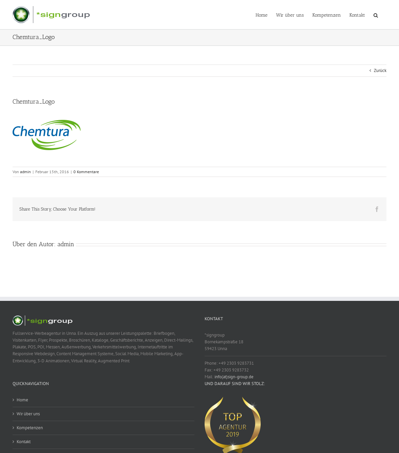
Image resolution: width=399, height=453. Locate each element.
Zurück (380, 70)
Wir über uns (28, 414)
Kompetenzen (30, 428)
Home (22, 400)
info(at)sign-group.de (234, 377)
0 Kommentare (86, 171)
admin (25, 171)
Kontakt (24, 442)
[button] (376, 14)
